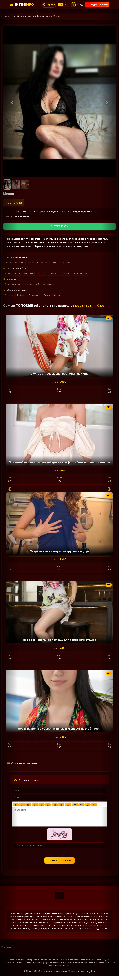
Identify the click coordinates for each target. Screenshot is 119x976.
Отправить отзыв (59, 860)
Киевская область (34, 16)
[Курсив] (22, 804)
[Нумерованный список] (61, 804)
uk (66, 4)
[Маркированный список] (55, 804)
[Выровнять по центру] (41, 804)
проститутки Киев (89, 306)
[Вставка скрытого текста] (94, 804)
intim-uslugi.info (87, 971)
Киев (48, 16)
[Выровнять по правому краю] (47, 804)
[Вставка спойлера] (87, 804)
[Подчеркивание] (28, 804)
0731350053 (59, 226)
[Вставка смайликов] (68, 804)
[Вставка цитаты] (75, 804)
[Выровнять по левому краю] (35, 804)
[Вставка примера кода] (81, 804)
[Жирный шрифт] (16, 804)
